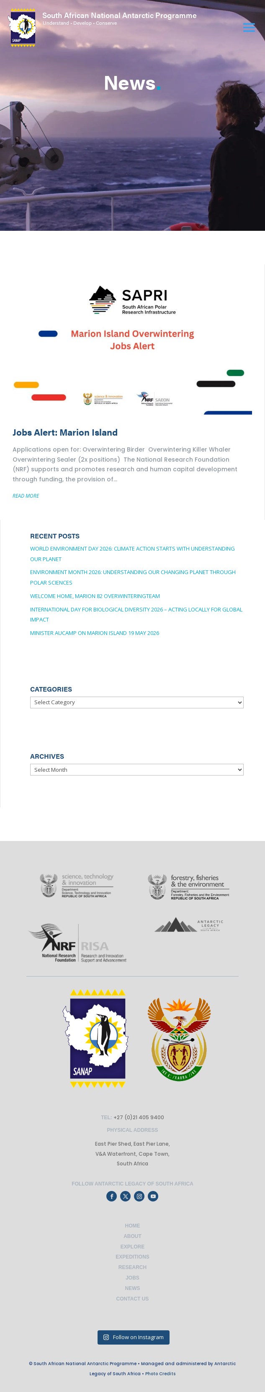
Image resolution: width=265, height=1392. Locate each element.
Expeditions (132, 1257)
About (132, 1236)
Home (132, 1226)
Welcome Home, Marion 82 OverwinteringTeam (95, 596)
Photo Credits (160, 1374)
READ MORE (26, 495)
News (132, 1288)
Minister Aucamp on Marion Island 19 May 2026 (94, 633)
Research (132, 1267)
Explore (132, 1247)
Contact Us (132, 1299)
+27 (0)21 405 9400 (138, 1117)
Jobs (132, 1278)
